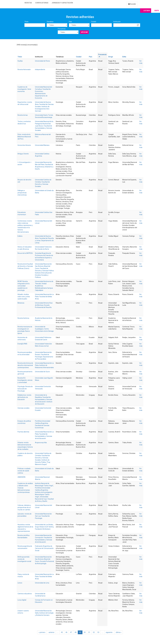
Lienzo (20, 583)
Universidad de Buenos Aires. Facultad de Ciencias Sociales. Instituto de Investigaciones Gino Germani (44, 106)
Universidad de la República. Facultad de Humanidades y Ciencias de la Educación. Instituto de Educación (43, 399)
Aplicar (84, 32)
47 (71, 632)
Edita (124, 57)
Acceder (132, 4)
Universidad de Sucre (42, 371)
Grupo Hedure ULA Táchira (44, 527)
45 (62, 632)
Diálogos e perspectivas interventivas (22, 193)
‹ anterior (51, 632)
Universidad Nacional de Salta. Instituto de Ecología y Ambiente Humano (44, 613)
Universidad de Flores (42, 61)
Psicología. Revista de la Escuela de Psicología (25, 389)
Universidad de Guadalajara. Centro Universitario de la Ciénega (44, 329)
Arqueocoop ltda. (41, 442)
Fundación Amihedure (42, 529)
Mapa (156, 10)
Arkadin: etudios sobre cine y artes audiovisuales (24, 296)
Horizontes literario (24, 145)
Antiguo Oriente (23, 154)
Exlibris (20, 236)
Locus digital (22, 600)
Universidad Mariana (42, 145)
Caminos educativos (25, 593)
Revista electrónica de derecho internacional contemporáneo (25, 365)
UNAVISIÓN (21, 477)
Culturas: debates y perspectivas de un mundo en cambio (24, 507)
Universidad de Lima (42, 583)
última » (118, 632)
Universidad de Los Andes (44, 524)
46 (66, 632)
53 (98, 632)
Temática (50, 22)
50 (85, 632)
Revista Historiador (24, 69)
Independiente (40, 69)
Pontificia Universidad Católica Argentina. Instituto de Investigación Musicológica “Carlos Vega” (43, 492)
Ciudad (93, 22)
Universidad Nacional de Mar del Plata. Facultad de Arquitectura (44, 164)
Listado (146, 10)
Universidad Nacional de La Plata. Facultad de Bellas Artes (44, 296)
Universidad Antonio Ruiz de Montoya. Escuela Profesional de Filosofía (44, 305)
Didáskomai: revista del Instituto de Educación (24, 397)
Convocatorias (41, 3)
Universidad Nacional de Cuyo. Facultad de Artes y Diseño (44, 499)
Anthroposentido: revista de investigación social (24, 559)
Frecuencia (61, 29)
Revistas (28, 3)
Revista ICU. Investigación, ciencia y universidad (25, 380)
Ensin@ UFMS (22, 344)
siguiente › (109, 632)
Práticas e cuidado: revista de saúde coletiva (24, 471)
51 (89, 632)
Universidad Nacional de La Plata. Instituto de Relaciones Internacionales (44, 365)
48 (75, 632)
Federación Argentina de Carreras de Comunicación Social (44, 548)
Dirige (110, 57)
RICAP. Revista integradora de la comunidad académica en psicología (23, 285)
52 (94, 632)
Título (26, 22)
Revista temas (23, 115)
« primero (42, 632)
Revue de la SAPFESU (25, 253)
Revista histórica (23, 318)
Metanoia (21, 303)
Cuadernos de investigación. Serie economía (24, 89)
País (70, 22)
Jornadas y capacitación (62, 3)
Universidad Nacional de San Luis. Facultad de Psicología (43, 516)
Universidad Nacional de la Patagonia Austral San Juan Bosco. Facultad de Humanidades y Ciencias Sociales (44, 126)
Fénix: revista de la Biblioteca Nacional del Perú (24, 137)
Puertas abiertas (23, 432)
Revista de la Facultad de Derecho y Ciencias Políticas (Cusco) (25, 266)
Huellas (20, 61)
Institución (117, 22)
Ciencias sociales (23, 408)
